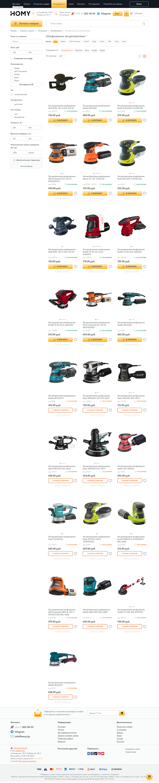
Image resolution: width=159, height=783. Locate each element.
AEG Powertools (20, 71)
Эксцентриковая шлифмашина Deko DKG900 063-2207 (96, 468)
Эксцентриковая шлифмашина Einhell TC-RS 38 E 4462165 (131, 250)
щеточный (18, 104)
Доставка (61, 727)
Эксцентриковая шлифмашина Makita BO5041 (96, 107)
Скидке (94, 50)
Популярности (67, 50)
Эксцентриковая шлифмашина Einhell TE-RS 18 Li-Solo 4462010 (96, 252)
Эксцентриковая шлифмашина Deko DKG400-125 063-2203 (96, 397)
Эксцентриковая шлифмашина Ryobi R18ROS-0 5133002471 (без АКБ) (131, 540)
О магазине (121, 730)
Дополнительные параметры (26, 159)
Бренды (120, 733)
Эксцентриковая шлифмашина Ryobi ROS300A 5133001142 (131, 107)
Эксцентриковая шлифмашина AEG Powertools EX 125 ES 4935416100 (62, 179)
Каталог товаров (26, 23)
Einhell (16, 74)
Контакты (120, 742)
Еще (117, 13)
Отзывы (120, 739)
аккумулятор (19, 117)
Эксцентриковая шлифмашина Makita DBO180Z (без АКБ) (96, 611)
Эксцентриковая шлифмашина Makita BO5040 (131, 324)
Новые (102, 50)
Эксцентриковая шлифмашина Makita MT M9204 (131, 468)
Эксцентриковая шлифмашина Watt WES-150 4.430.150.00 (62, 250)
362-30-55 (85, 13)
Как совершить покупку (67, 733)
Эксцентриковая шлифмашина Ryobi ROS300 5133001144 (131, 177)
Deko (117, 41)
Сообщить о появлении (60, 410)
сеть (16, 114)
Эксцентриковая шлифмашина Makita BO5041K (62, 397)
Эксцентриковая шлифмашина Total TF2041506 (62, 538)
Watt (109, 41)
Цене (87, 50)
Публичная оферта (65, 739)
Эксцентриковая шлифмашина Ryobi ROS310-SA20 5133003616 (96, 540)
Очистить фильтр (26, 166)
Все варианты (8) (26, 84)
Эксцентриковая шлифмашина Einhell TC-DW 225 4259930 (131, 611)
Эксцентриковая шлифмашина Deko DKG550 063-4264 (62, 468)
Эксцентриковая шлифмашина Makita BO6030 (62, 684)
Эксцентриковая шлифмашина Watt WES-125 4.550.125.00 (62, 107)
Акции (119, 736)
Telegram (106, 13)
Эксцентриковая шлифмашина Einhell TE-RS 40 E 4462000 (62, 324)
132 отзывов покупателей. (27, 762)
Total (124, 41)
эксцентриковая (20, 94)
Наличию (78, 50)
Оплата (61, 730)
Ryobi (16, 77)
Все (55, 41)
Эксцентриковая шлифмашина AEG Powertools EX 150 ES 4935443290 (96, 325)
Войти (139, 4)
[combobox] (61, 56)
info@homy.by (22, 737)
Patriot (16, 80)
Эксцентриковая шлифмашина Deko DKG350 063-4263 (131, 397)
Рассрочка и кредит (125, 727)
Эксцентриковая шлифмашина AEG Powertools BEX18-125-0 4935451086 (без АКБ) (62, 613)
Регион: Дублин (17, 8)
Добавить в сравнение (63, 125)
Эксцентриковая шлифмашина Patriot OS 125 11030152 (96, 177)
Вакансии (61, 742)
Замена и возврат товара (68, 736)
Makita (17, 68)
